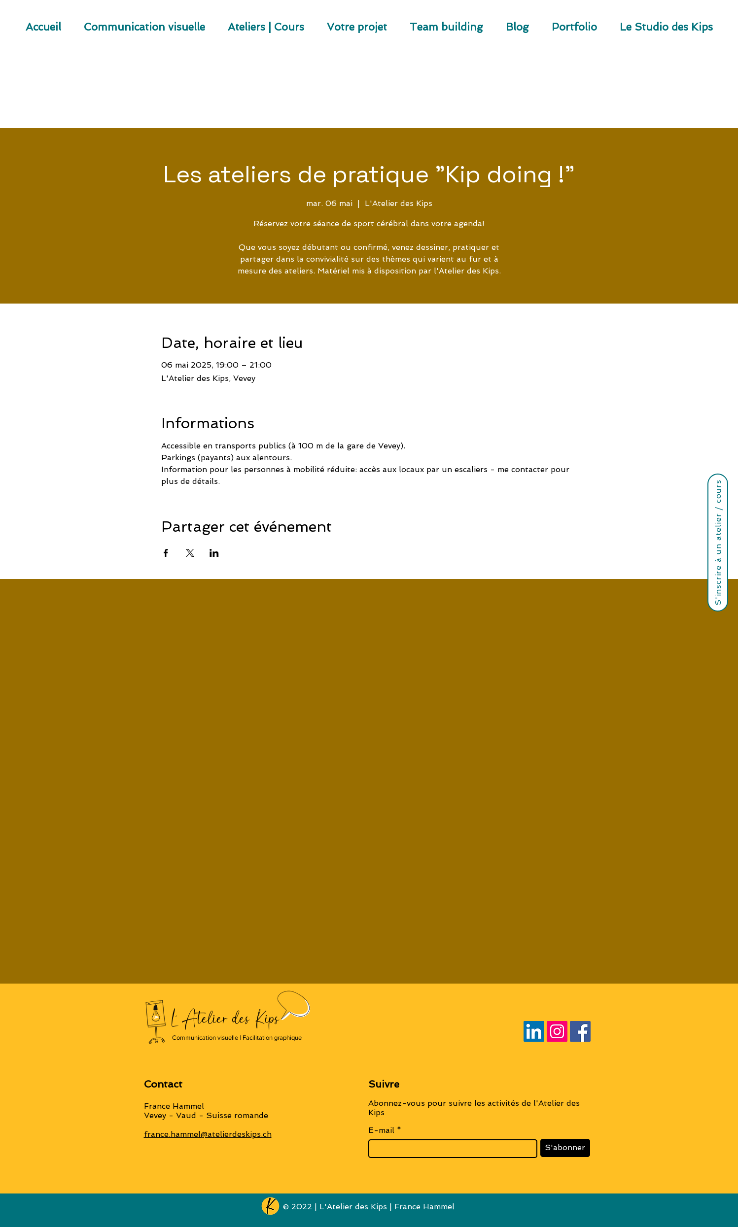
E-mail (381, 1130)
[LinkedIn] (534, 1031)
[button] (357, 30)
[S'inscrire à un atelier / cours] (717, 543)
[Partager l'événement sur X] (190, 553)
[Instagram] (557, 1031)
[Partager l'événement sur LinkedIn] (214, 553)
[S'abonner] (565, 1148)
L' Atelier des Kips (226, 1018)
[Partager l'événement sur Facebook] (166, 553)
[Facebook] (580, 1031)
